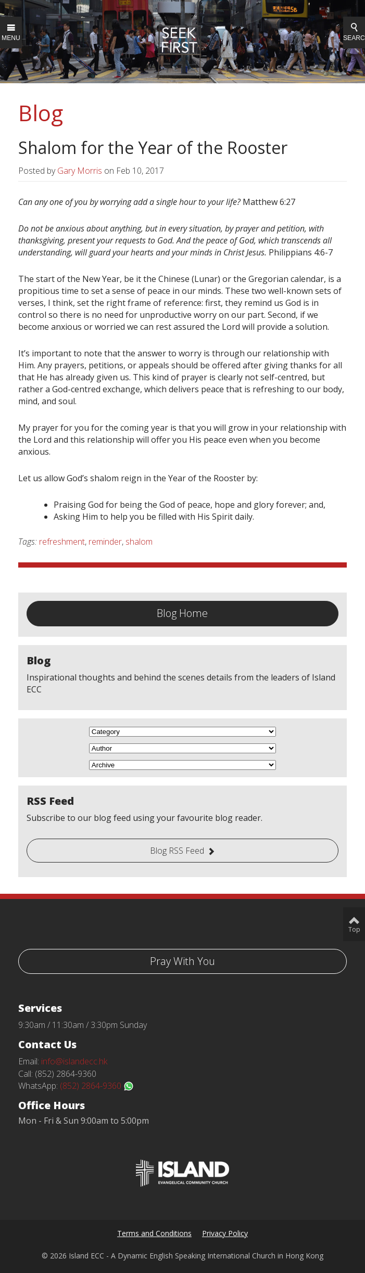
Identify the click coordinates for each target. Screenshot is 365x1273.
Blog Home (182, 613)
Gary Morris (79, 170)
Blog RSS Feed (177, 850)
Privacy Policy (225, 1233)
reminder (105, 541)
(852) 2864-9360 (97, 1085)
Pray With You (182, 961)
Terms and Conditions (154, 1233)
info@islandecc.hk (74, 1061)
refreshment (62, 541)
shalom (139, 541)
